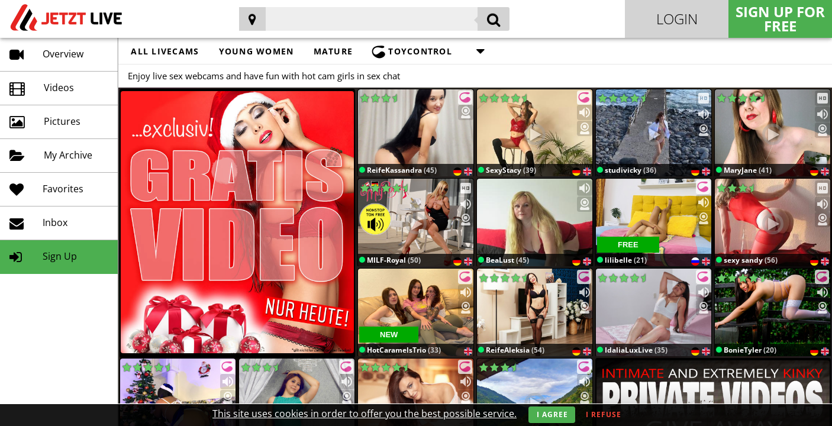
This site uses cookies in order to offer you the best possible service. (364, 413)
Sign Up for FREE (780, 19)
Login (677, 18)
